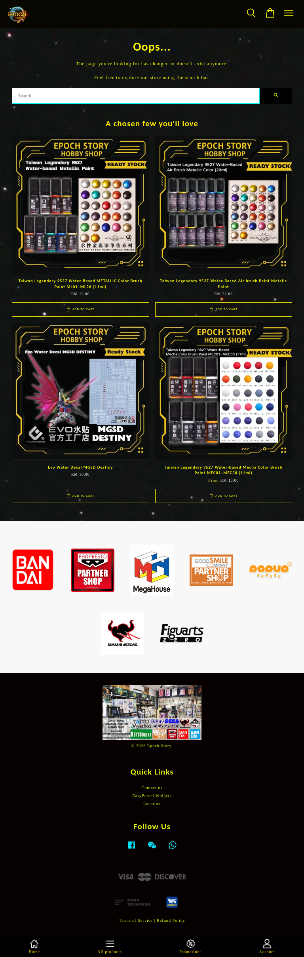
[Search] (136, 96)
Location (152, 803)
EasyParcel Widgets (151, 796)
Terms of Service (135, 920)
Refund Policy (171, 920)
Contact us (151, 788)
